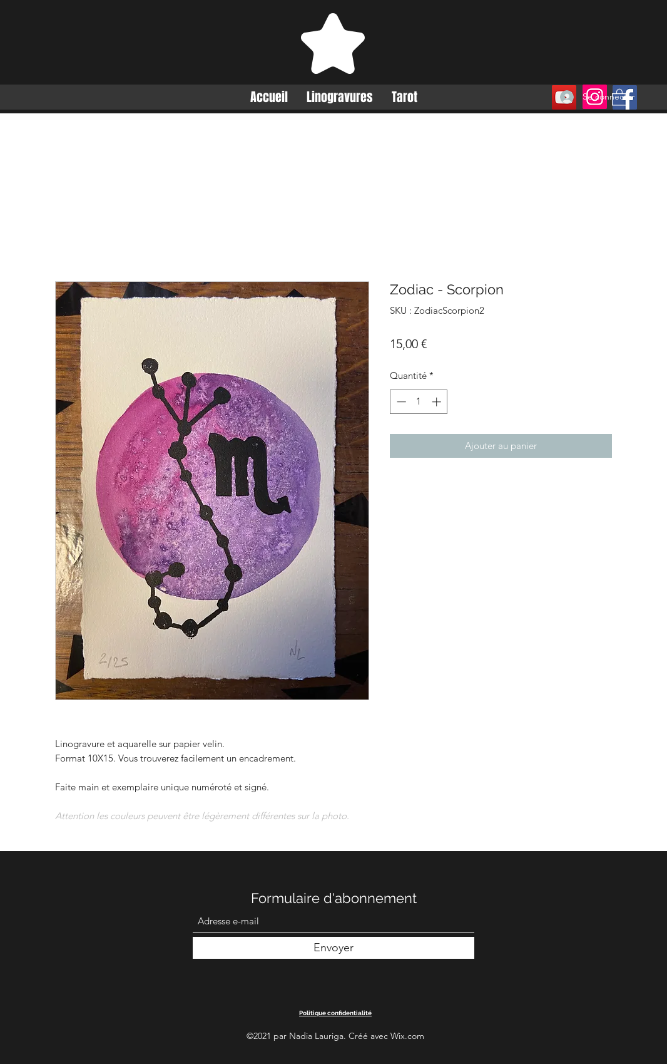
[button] (619, 97)
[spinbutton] (419, 401)
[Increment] (437, 401)
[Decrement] (400, 401)
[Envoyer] (333, 948)
